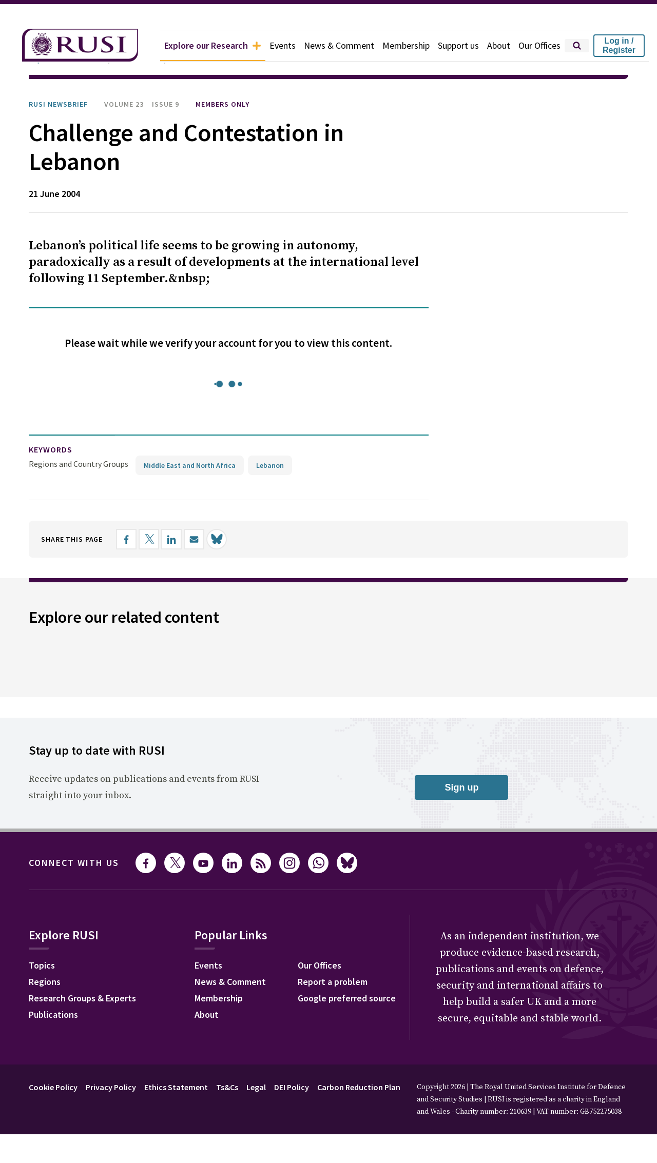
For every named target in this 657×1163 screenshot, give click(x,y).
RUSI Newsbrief (58, 104)
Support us (458, 45)
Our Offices (539, 45)
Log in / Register (619, 45)
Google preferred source (347, 998)
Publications (53, 1014)
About (498, 45)
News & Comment (339, 45)
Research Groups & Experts (82, 998)
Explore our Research (212, 45)
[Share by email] (194, 539)
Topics (42, 965)
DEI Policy (291, 1087)
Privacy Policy (111, 1087)
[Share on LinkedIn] (171, 539)
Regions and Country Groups (78, 464)
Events (282, 45)
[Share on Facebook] (126, 539)
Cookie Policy (53, 1087)
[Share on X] (149, 539)
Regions (45, 982)
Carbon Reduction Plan (358, 1087)
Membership (406, 45)
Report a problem (333, 982)
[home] (80, 46)
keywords (50, 449)
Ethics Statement (176, 1087)
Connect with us (74, 863)
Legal (256, 1087)
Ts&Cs (227, 1087)
